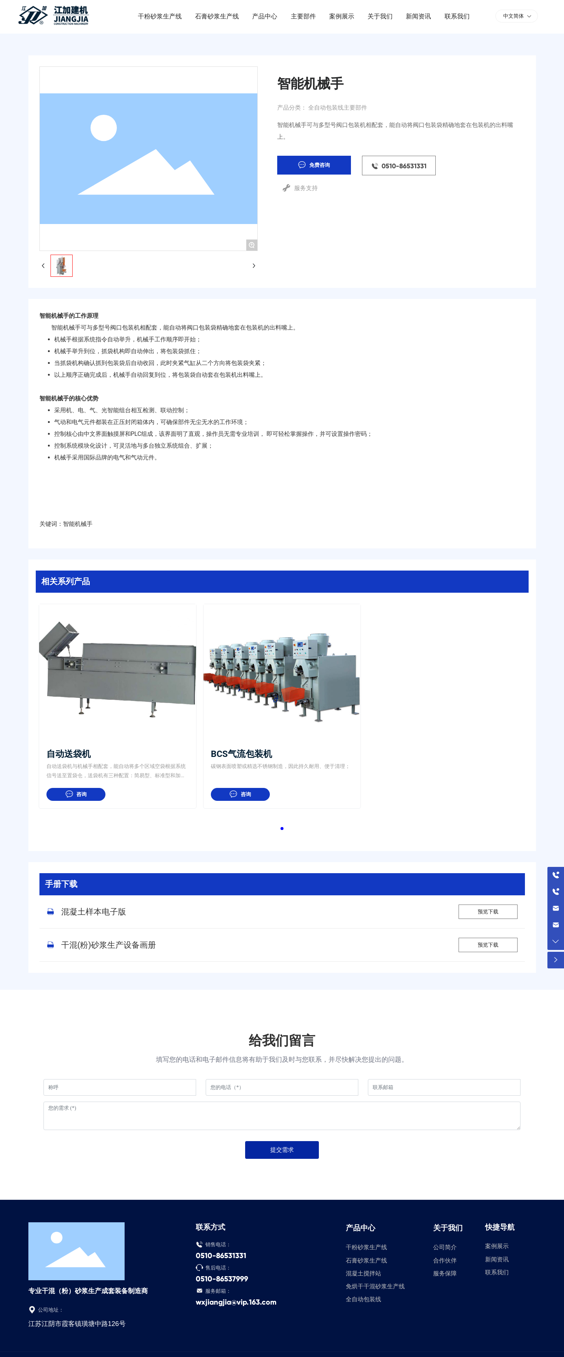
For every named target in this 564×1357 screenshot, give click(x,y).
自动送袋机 (68, 754)
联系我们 (497, 1272)
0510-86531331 (221, 1255)
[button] (282, 828)
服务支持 (306, 188)
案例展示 (497, 1246)
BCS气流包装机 (241, 754)
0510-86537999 (222, 1278)
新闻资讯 (497, 1259)
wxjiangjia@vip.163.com (236, 1302)
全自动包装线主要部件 (337, 107)
